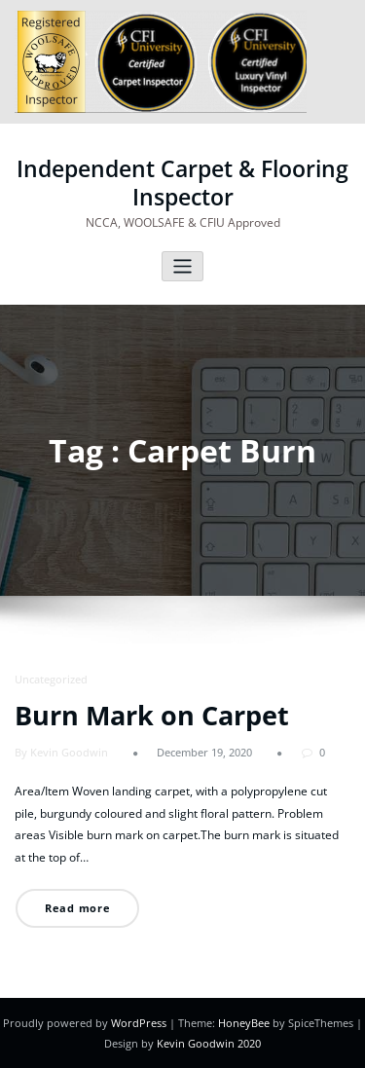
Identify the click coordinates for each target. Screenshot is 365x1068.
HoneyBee (244, 1022)
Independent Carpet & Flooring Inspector (182, 183)
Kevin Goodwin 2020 (209, 1043)
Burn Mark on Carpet (152, 715)
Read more (78, 908)
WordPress (138, 1022)
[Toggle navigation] (182, 266)
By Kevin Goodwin (61, 752)
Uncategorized (51, 679)
